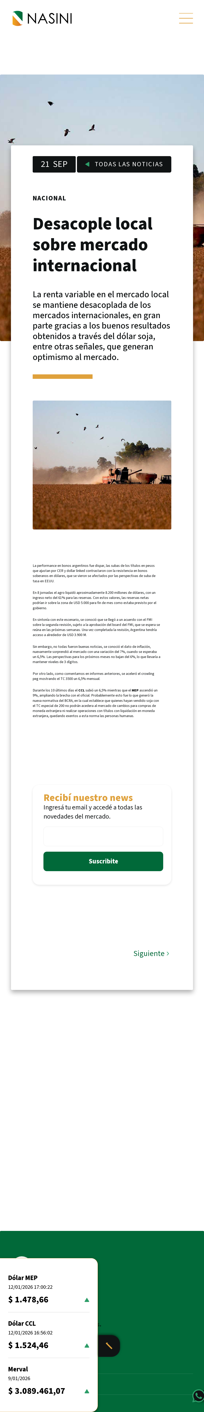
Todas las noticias (124, 164)
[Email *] (103, 836)
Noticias (25, 1363)
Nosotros (27, 1384)
